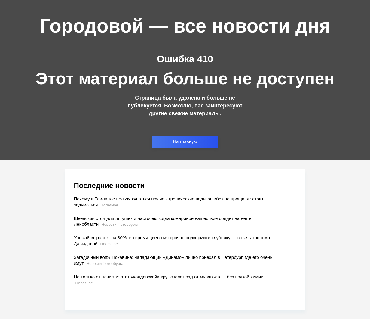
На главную (185, 141)
